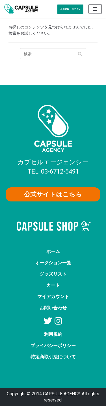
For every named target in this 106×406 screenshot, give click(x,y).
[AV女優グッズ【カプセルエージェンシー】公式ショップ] (21, 9)
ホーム (53, 251)
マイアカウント (53, 296)
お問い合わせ (53, 307)
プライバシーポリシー (53, 345)
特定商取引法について (53, 357)
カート (53, 285)
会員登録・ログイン (70, 9)
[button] (53, 194)
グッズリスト (53, 274)
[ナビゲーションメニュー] (95, 9)
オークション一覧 (53, 262)
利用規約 (53, 334)
